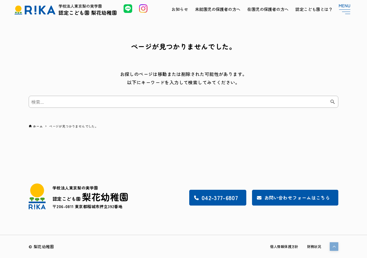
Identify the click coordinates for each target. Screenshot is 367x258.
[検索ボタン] (332, 102)
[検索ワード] (183, 102)
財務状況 (312, 246)
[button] (334, 246)
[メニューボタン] (344, 9)
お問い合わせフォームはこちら (287, 197)
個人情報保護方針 (279, 246)
